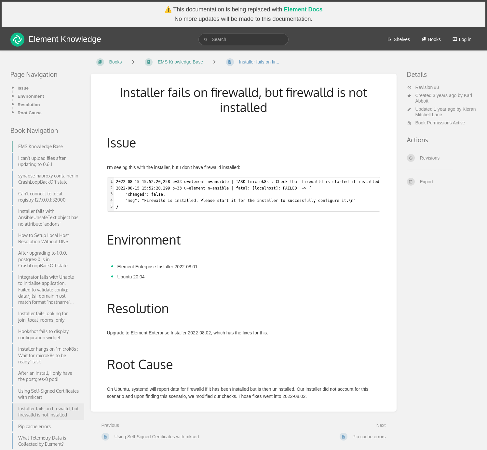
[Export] (442, 182)
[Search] (206, 39)
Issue (23, 88)
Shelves (398, 39)
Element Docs (303, 9)
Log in (462, 39)
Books (431, 39)
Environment (31, 96)
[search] (243, 39)
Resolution (29, 104)
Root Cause (30, 112)
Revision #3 (423, 87)
